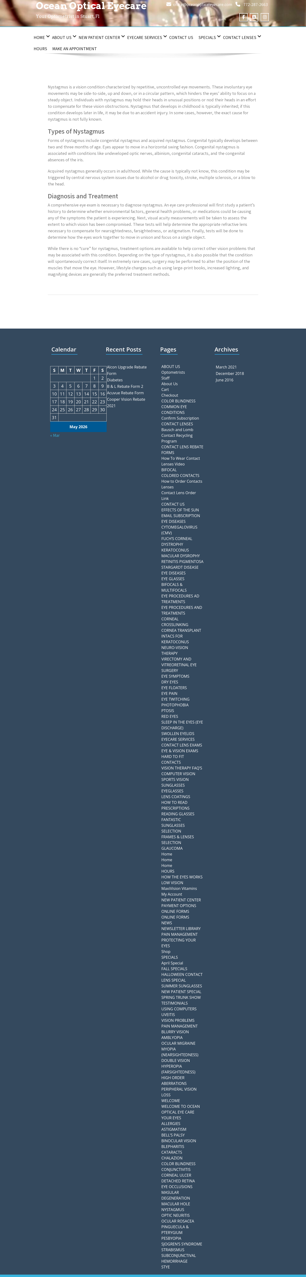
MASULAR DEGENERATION (175, 1195)
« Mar (55, 435)
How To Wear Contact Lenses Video (180, 461)
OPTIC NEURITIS (175, 1215)
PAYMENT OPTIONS (178, 905)
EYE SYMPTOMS (175, 676)
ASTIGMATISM (173, 1129)
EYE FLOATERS (174, 687)
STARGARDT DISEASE (179, 567)
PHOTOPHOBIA (175, 705)
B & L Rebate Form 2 (125, 386)
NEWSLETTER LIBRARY (181, 928)
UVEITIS (168, 1014)
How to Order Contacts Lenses (181, 484)
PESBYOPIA (171, 1238)
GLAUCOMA (172, 848)
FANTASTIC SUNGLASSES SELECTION (173, 825)
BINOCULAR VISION (178, 1140)
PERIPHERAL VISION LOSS (179, 1092)
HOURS (40, 48)
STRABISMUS (172, 1249)
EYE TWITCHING (175, 699)
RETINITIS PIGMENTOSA (182, 561)
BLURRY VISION (175, 1031)
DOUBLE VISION (175, 1060)
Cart (165, 389)
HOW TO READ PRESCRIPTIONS (175, 805)
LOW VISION (172, 882)
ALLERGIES (170, 1123)
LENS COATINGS (175, 796)
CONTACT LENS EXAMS (181, 745)
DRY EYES (169, 682)
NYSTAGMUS (172, 1209)
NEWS (166, 922)
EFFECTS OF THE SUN (180, 510)
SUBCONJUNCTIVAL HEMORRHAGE (178, 1258)
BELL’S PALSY (173, 1135)
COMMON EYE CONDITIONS (174, 409)
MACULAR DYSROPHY (180, 555)
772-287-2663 (255, 4)
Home (42, 37)
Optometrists (173, 372)
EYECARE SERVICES (147, 37)
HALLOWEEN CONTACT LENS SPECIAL (181, 977)
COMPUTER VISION (178, 773)
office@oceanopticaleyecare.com (202, 4)
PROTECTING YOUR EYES (178, 942)
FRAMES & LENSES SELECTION (177, 839)
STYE (165, 1267)
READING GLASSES (177, 814)
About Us (64, 37)
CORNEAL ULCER (176, 1175)
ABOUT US (170, 366)
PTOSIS (167, 710)
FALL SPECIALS (174, 968)
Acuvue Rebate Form (125, 392)
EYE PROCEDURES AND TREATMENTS (181, 610)
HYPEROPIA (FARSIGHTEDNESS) (178, 1069)
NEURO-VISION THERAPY (174, 650)
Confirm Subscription (180, 418)
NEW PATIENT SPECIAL (181, 991)
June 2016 (225, 380)
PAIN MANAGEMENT (179, 934)
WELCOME (170, 1100)
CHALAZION (172, 1158)
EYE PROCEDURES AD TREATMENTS (180, 598)
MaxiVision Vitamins (179, 888)
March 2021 (226, 367)
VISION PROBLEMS (178, 1020)
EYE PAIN (169, 693)
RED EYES (169, 716)
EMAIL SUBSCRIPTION (180, 515)
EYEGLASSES (172, 791)
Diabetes (115, 380)
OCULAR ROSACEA (177, 1221)
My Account (171, 894)
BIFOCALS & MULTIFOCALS (174, 587)
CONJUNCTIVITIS (176, 1169)
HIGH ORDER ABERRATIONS (174, 1080)
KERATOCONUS (175, 550)
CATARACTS (171, 1152)
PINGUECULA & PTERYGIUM (175, 1229)
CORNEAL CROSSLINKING (174, 621)
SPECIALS (209, 37)
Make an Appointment (74, 48)
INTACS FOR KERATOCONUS (175, 638)
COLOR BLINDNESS (178, 401)
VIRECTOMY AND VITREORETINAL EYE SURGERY (179, 664)
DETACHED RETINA (178, 1181)
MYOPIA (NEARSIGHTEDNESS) (179, 1051)
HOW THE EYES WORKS (181, 877)
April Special (172, 963)
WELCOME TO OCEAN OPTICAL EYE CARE (180, 1109)
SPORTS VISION (175, 779)
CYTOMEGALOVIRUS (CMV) (179, 530)
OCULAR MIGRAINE (178, 1043)
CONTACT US (181, 37)
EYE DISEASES (173, 521)
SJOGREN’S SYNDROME (181, 1244)
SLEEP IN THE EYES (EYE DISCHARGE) (182, 725)
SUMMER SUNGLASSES (181, 986)
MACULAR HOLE (175, 1204)
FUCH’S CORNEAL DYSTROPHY (176, 541)
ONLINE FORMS (175, 911)
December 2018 (230, 373)
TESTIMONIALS (174, 1003)
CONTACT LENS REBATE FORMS (182, 449)
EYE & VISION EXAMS (179, 750)
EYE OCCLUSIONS (176, 1186)
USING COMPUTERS (179, 1009)
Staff (165, 378)
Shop (165, 951)
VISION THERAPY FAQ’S (181, 768)
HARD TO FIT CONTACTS (172, 759)
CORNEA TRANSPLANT (181, 630)
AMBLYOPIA (172, 1037)
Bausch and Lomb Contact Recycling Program (177, 435)
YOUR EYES (171, 1117)
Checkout (169, 395)
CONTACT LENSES (242, 37)
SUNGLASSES (173, 785)
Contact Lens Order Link (178, 495)
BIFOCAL (169, 469)
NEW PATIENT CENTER (102, 37)
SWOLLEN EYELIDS (177, 733)
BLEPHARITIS (172, 1146)
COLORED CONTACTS (180, 475)
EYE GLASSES (172, 578)
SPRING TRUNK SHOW (181, 997)
